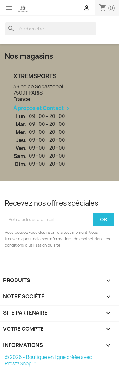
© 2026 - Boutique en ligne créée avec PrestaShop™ (48, 360)
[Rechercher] (50, 28)
